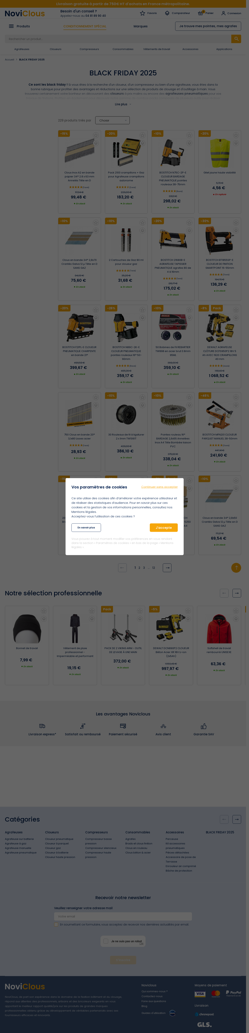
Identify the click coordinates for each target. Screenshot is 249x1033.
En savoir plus (86, 527)
